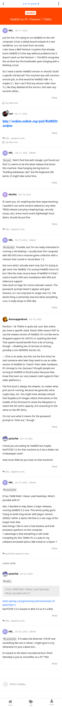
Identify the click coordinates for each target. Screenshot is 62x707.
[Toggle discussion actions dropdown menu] (58, 4)
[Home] (10, 702)
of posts (31, 3)
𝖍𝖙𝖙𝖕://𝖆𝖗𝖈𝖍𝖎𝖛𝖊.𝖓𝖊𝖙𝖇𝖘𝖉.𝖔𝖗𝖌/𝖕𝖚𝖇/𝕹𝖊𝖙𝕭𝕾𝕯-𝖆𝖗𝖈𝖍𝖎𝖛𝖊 (30, 123)
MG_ (8, 581)
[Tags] (31, 702)
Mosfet (10, 247)
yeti (8, 160)
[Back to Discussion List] (3, 4)
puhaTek (11, 489)
